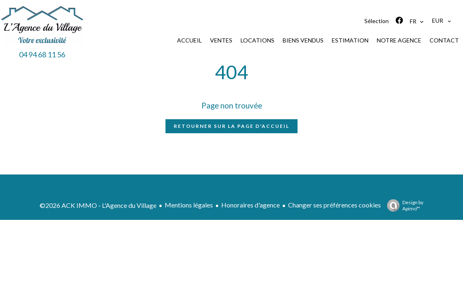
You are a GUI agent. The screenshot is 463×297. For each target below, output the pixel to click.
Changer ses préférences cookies (334, 205)
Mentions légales (189, 205)
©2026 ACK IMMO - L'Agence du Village (98, 205)
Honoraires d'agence (250, 205)
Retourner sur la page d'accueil (231, 126)
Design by (403, 205)
